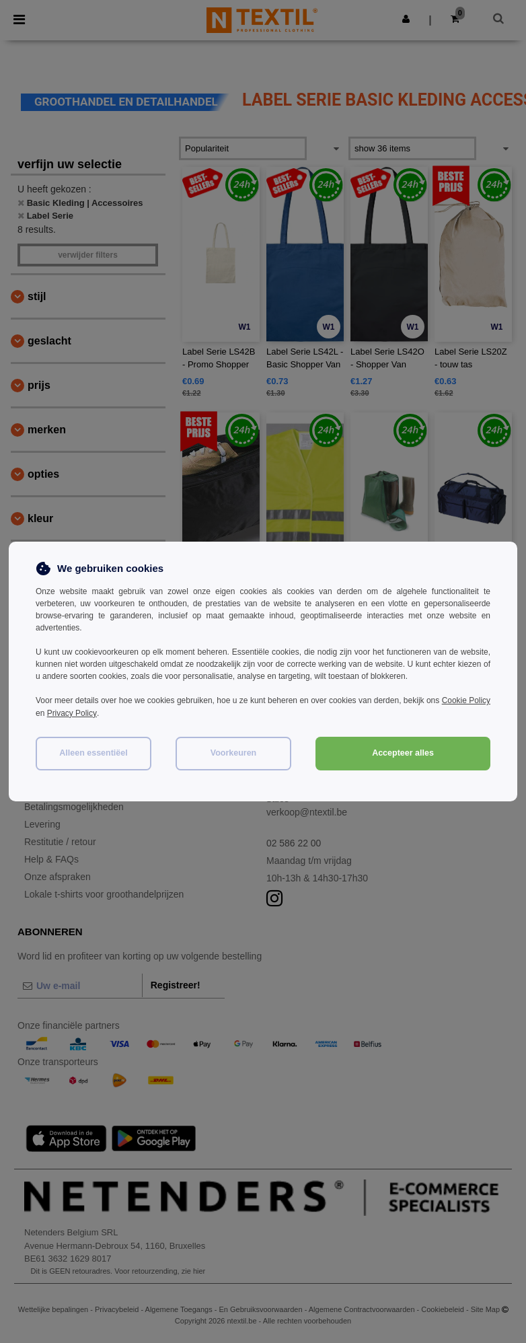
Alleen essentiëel (93, 751)
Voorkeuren (234, 751)
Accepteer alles (403, 751)
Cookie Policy (465, 700)
